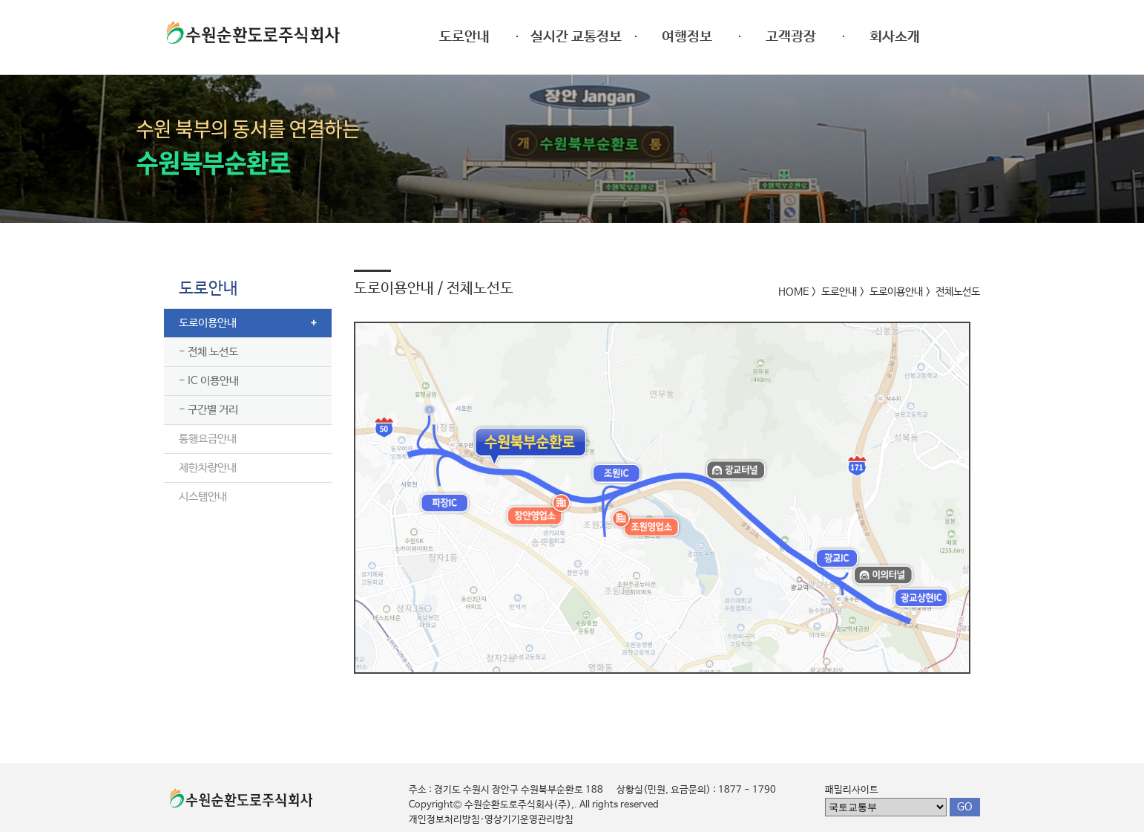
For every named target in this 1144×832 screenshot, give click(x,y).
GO (965, 807)
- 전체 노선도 (208, 351)
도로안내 (208, 289)
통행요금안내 (208, 438)
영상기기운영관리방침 (528, 819)
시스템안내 (203, 496)
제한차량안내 (208, 467)
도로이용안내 (208, 322)
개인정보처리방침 (444, 819)
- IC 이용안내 (209, 380)
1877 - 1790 (747, 790)
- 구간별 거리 (208, 409)
